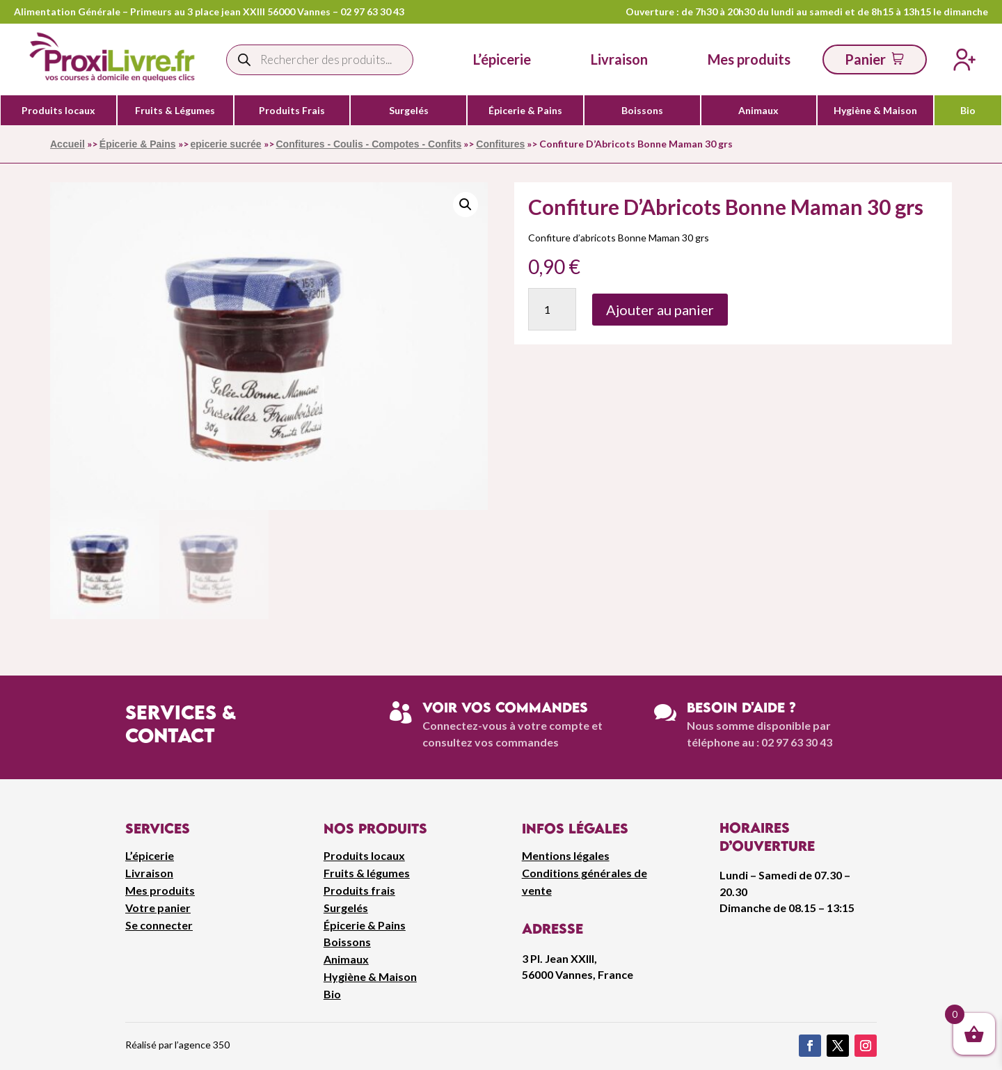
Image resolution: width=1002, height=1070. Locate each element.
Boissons (642, 110)
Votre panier (158, 907)
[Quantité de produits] (552, 309)
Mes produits (160, 890)
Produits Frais (292, 110)
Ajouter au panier (660, 309)
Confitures (500, 144)
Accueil (67, 144)
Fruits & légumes (367, 872)
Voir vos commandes (505, 707)
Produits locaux (58, 110)
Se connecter (159, 925)
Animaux (758, 110)
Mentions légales (566, 855)
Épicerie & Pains (525, 110)
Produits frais (359, 890)
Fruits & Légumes (175, 110)
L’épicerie (502, 59)
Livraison (149, 872)
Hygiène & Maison (875, 110)
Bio (968, 110)
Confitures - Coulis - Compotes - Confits (369, 144)
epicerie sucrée (226, 144)
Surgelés (409, 110)
